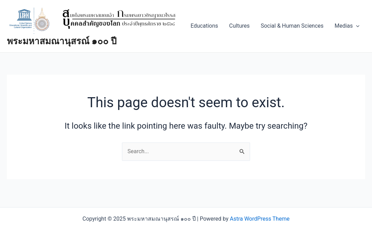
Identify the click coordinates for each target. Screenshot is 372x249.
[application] (356, 26)
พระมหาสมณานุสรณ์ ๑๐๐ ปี (62, 41)
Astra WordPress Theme (259, 218)
